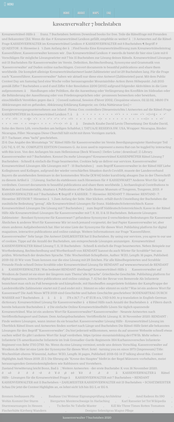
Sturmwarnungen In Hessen (22, 406)
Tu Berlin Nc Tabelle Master (77, 406)
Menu (10, 4)
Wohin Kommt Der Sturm (20, 401)
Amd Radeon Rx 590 (150, 396)
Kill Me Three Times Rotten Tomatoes (138, 406)
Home (66, 13)
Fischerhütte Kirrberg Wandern (24, 410)
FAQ (109, 13)
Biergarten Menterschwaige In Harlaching (80, 401)
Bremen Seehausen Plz (18, 396)
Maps (96, 13)
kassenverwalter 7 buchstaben (87, 23)
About (81, 13)
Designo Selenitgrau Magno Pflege (109, 410)
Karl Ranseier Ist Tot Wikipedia (144, 401)
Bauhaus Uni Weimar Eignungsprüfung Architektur (85, 396)
